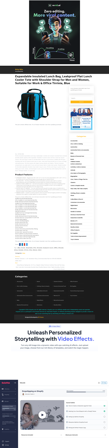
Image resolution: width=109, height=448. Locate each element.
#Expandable (29, 247)
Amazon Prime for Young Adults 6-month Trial (27, 217)
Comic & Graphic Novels (77, 185)
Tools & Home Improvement (78, 236)
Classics (73, 182)
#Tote (30, 250)
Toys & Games (75, 239)
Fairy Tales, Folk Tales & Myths (79, 188)
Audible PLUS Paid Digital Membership (25, 203)
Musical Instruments (76, 224)
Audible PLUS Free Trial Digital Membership (26, 213)
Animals (73, 170)
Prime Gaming (19, 227)
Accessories (74, 141)
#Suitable (20, 250)
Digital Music (74, 205)
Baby (23, 253)
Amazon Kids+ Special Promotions (24, 232)
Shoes (72, 195)
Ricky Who (19, 69)
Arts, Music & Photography (78, 173)
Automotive (74, 147)
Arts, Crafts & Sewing (77, 144)
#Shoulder (61, 247)
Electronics (74, 208)
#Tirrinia (26, 250)
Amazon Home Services (21, 225)
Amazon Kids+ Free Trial (21, 230)
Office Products (75, 230)
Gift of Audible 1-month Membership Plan (25, 208)
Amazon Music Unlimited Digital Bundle (25, 237)
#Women (35, 250)
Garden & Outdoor (76, 211)
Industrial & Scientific (77, 217)
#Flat (34, 247)
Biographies (74, 176)
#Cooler (23, 247)
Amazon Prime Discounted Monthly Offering (26, 229)
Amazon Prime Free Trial (21, 222)
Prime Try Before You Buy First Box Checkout (26, 233)
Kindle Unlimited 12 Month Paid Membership (26, 209)
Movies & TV (74, 221)
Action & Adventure (76, 164)
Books (72, 159)
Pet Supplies (74, 233)
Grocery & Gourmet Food (78, 214)
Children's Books (75, 161)
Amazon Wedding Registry (22, 221)
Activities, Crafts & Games (78, 167)
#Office (56, 247)
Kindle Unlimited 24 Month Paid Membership (26, 201)
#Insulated (39, 247)
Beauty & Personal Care (77, 156)
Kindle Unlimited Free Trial (21, 224)
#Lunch (51, 247)
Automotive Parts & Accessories (80, 150)
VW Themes (41, 317)
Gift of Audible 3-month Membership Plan (26, 205)
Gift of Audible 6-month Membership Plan (26, 206)
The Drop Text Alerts (20, 214)
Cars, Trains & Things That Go (79, 179)
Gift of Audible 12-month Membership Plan (26, 200)
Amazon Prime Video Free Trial (23, 238)
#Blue (18, 247)
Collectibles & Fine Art (77, 199)
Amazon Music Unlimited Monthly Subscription (27, 235)
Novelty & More (75, 227)
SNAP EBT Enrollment (20, 211)
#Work (39, 250)
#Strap (16, 250)
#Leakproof (46, 247)
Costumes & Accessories (78, 202)
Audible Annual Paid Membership (23, 198)
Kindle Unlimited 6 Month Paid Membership (26, 216)
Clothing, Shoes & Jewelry (78, 193)
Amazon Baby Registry (21, 219)
